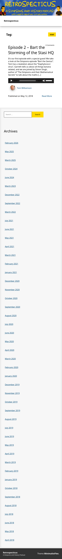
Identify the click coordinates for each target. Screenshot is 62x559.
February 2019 (11, 471)
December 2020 (12, 281)
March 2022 (10, 212)
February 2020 (11, 367)
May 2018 (9, 531)
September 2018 (12, 496)
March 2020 (10, 358)
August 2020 (10, 315)
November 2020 (12, 289)
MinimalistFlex (51, 553)
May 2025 (9, 151)
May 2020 (9, 341)
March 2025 (10, 160)
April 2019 (9, 453)
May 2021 (9, 238)
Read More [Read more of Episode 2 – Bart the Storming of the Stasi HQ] (47, 96)
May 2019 (9, 445)
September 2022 (12, 203)
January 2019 (11, 479)
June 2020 (9, 332)
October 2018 (11, 488)
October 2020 (11, 298)
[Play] (11, 80)
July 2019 (9, 427)
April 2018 (9, 540)
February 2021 (11, 263)
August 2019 (10, 419)
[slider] (27, 80)
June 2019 (9, 436)
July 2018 (9, 514)
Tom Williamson (20, 88)
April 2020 (9, 350)
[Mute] (44, 80)
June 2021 (9, 229)
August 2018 (10, 505)
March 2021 (10, 255)
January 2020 (11, 376)
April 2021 (9, 246)
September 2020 (12, 307)
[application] (31, 80)
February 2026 (11, 143)
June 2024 (9, 177)
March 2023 (10, 186)
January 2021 (11, 272)
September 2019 (12, 410)
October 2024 (11, 168)
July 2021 (9, 220)
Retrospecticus (11, 20)
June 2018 (9, 522)
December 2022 (12, 194)
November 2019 (12, 393)
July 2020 (9, 324)
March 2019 (10, 462)
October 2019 (11, 402)
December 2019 (12, 384)
